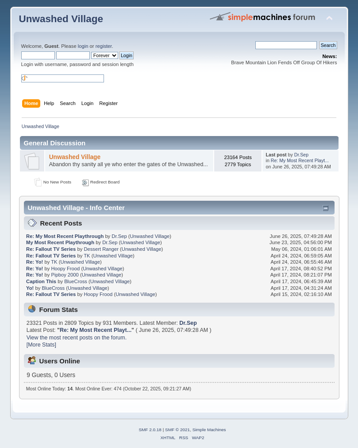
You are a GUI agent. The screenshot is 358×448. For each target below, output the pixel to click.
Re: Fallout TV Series (51, 249)
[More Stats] (41, 345)
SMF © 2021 (177, 429)
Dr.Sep (301, 154)
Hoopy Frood (65, 268)
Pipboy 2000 (64, 274)
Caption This (41, 281)
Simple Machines (209, 429)
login (83, 46)
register (104, 46)
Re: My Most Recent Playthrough (65, 236)
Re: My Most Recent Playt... (300, 160)
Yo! (30, 288)
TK (87, 255)
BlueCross (75, 281)
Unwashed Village (61, 18)
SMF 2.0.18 (150, 429)
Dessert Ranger (101, 249)
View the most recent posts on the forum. (77, 338)
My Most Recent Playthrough (60, 242)
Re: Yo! (34, 262)
